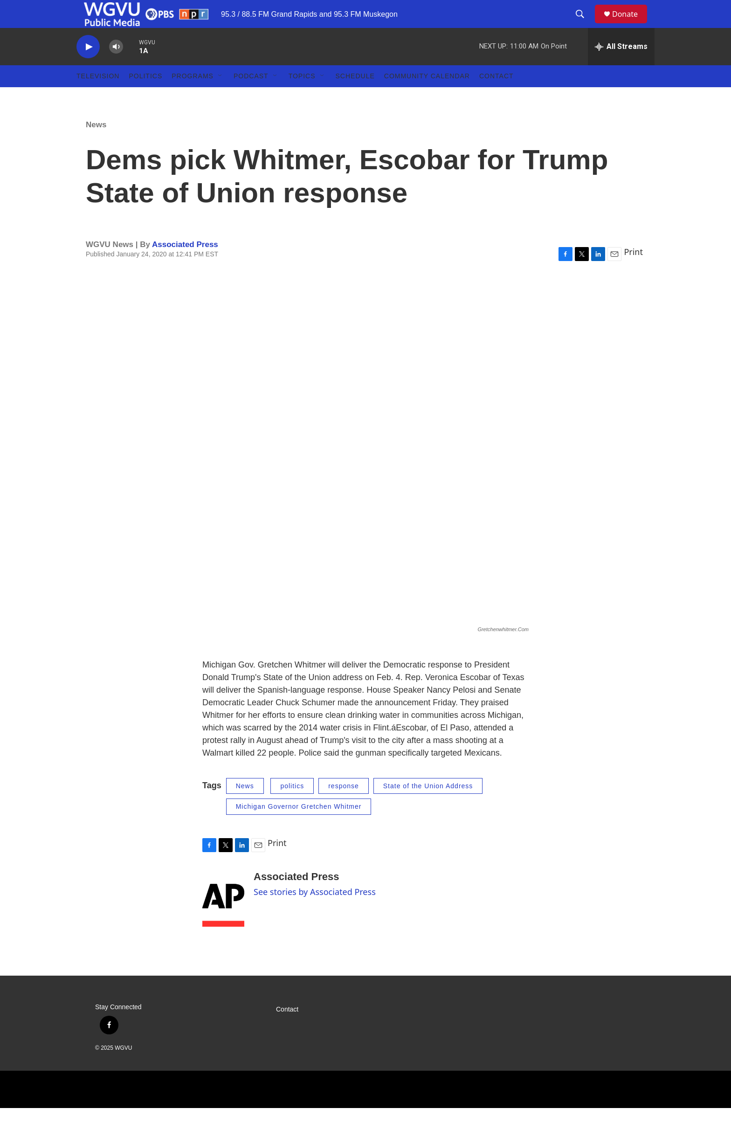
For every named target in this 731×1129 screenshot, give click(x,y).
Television (97, 97)
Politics (145, 97)
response (343, 807)
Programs (193, 97)
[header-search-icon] (584, 25)
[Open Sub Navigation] (220, 97)
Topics (302, 97)
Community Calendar (427, 97)
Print (633, 272)
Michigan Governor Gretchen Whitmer (299, 827)
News (96, 145)
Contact (496, 97)
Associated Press (185, 265)
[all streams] (621, 67)
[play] (88, 67)
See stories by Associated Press (315, 912)
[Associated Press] (223, 920)
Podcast (251, 97)
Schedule (355, 97)
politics (292, 807)
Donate (630, 24)
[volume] (116, 67)
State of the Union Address (428, 807)
